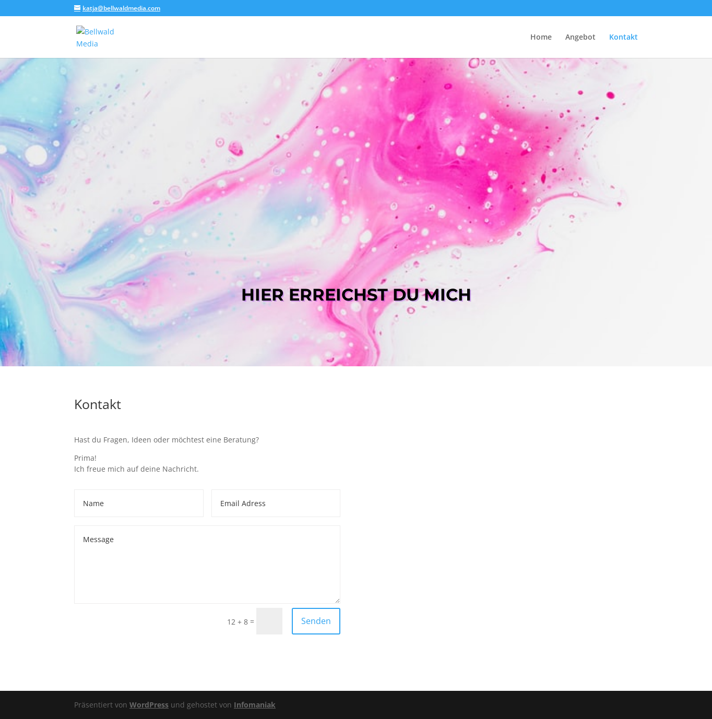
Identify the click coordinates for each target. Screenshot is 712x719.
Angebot (580, 37)
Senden (316, 621)
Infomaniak (255, 705)
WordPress (149, 705)
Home (541, 37)
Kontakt (623, 37)
